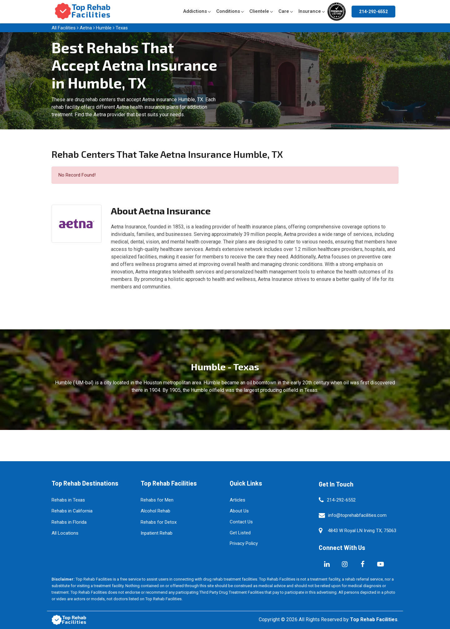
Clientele (259, 11)
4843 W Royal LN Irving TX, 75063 (362, 530)
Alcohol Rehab (155, 511)
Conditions (228, 11)
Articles (237, 500)
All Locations (65, 533)
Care (283, 11)
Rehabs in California (72, 511)
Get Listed (240, 533)
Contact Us (241, 522)
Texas (122, 28)
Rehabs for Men (157, 500)
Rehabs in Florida (69, 522)
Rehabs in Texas (68, 500)
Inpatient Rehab (156, 533)
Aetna (86, 28)
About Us (239, 511)
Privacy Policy (244, 543)
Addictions (195, 11)
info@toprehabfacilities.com (357, 515)
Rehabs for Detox (159, 522)
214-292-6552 (373, 11)
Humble (104, 28)
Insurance (309, 11)
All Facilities (64, 28)
